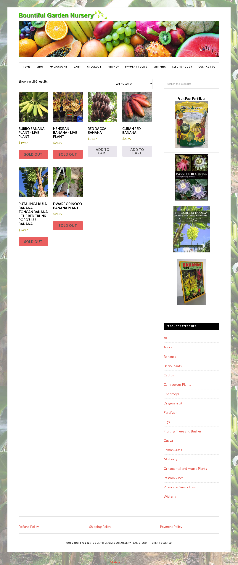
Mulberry (170, 459)
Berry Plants (173, 366)
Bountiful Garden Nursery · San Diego (120, 542)
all (165, 338)
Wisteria (170, 496)
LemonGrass (173, 450)
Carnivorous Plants (177, 384)
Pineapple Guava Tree (180, 487)
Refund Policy (29, 527)
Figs (167, 422)
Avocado (170, 347)
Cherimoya (171, 394)
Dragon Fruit (173, 403)
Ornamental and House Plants (185, 468)
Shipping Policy (100, 527)
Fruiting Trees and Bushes (183, 431)
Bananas (170, 357)
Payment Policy (171, 527)
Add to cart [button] (103, 151)
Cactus (169, 375)
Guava (168, 440)
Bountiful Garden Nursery (119, 35)
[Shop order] (131, 84)
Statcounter (119, 562)
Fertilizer (170, 412)
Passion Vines (174, 478)
